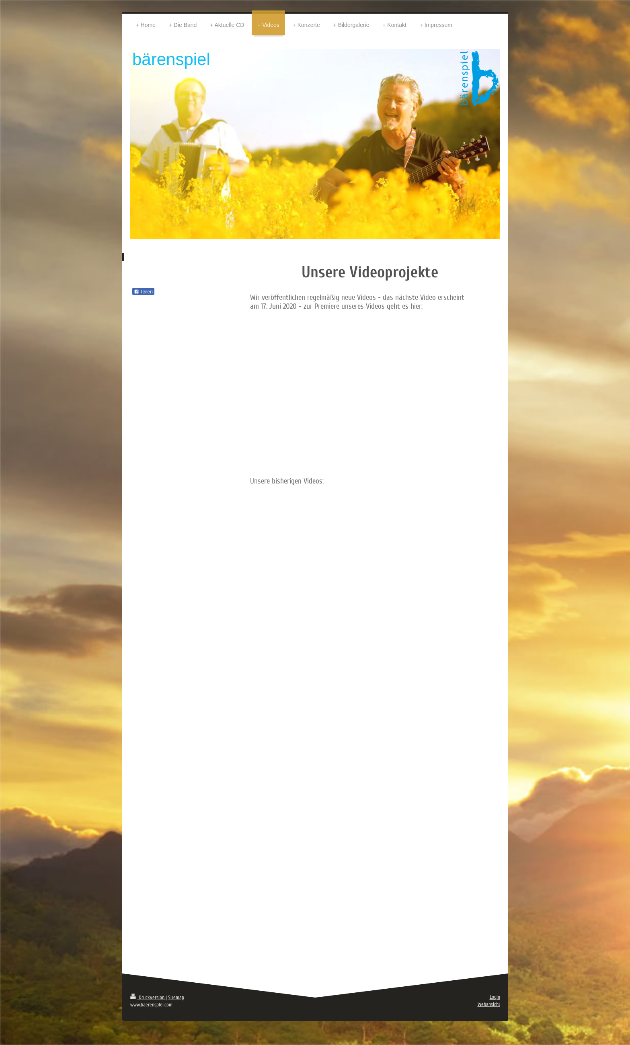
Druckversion (148, 997)
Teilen (143, 292)
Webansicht (489, 1004)
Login (495, 997)
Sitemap (176, 997)
